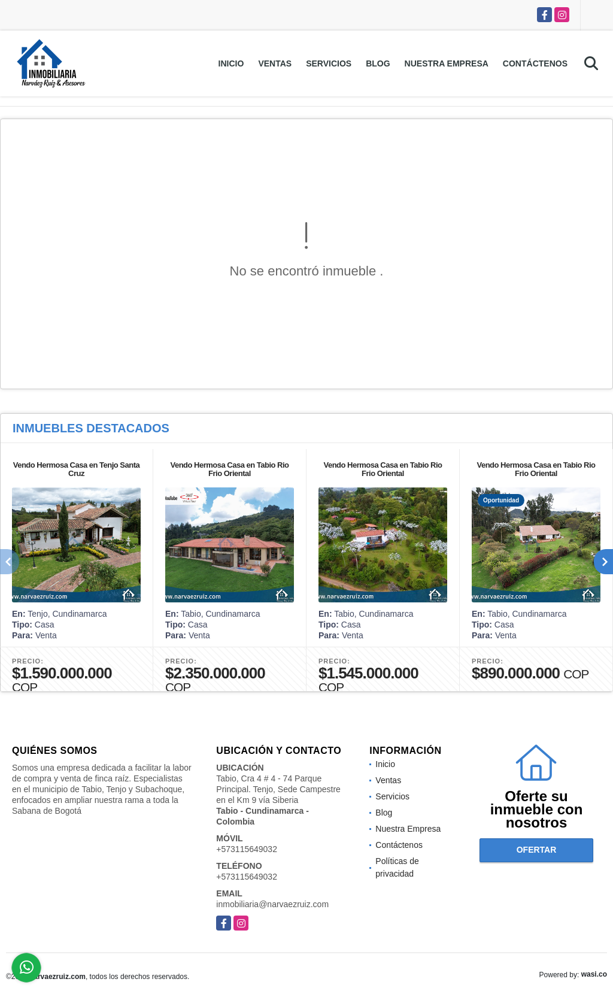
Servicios (328, 63)
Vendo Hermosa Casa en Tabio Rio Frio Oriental (229, 469)
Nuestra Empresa (446, 63)
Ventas (275, 63)
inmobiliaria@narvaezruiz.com (272, 904)
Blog (378, 63)
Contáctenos (535, 63)
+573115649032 (246, 849)
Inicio (231, 63)
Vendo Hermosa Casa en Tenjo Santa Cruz (76, 469)
